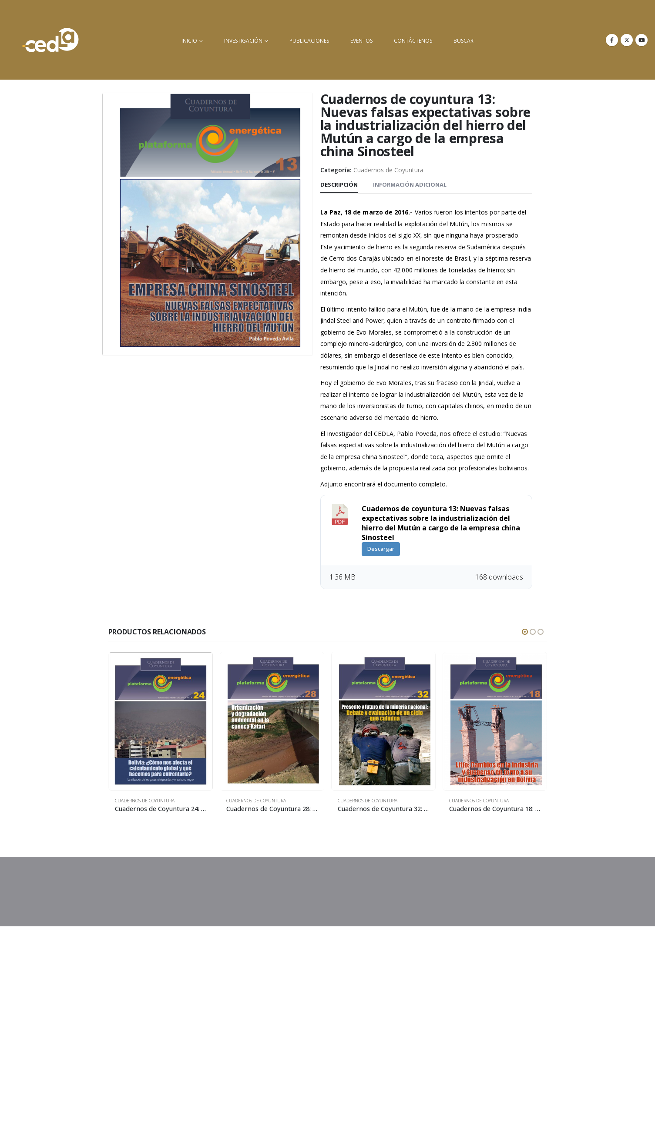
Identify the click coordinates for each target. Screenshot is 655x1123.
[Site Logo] (50, 40)
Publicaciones (309, 40)
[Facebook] (612, 40)
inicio (189, 40)
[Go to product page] (160, 721)
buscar (463, 40)
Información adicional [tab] (410, 184)
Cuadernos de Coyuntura (388, 170)
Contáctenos (413, 40)
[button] (525, 632)
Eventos (361, 40)
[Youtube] (641, 40)
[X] (627, 40)
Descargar (380, 549)
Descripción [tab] (339, 184)
